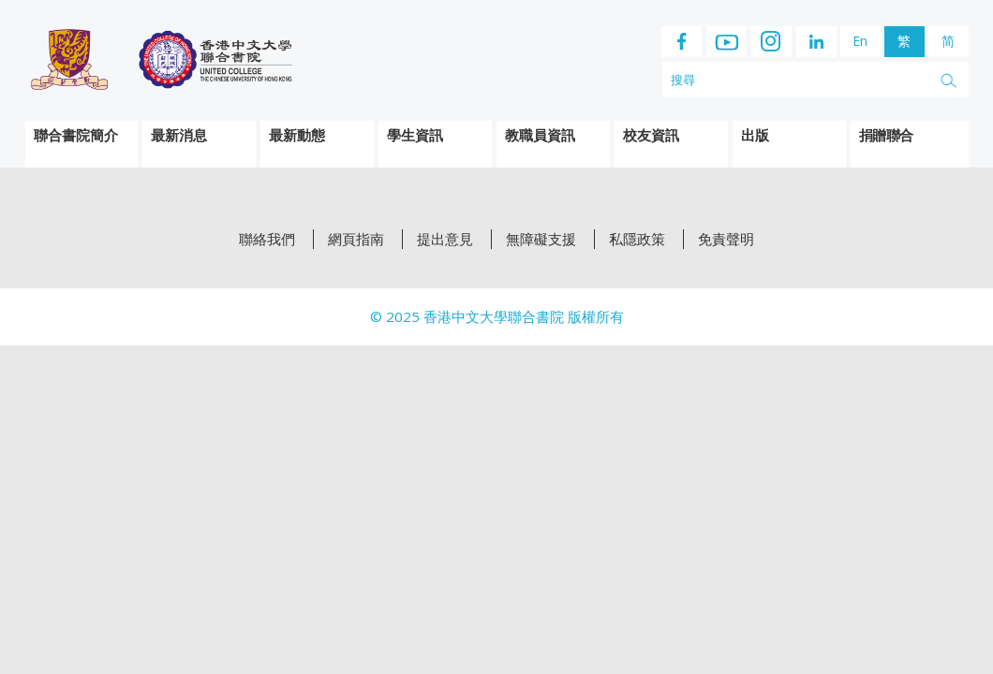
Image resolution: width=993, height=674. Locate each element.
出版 (755, 134)
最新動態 (297, 134)
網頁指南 (356, 239)
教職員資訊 (540, 134)
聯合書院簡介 (76, 134)
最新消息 (179, 134)
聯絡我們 (267, 239)
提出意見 (445, 239)
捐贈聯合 (886, 134)
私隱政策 (637, 239)
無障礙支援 (541, 239)
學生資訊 (415, 134)
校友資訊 (651, 134)
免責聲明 (726, 239)
